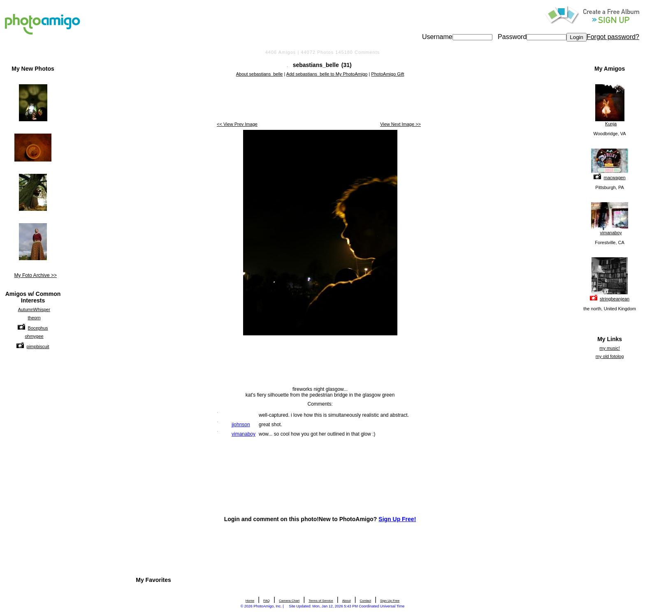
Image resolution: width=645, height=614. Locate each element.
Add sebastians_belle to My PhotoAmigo (327, 74)
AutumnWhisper (34, 309)
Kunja (611, 123)
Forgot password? (613, 36)
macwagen (615, 177)
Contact (365, 600)
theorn (34, 317)
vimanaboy (611, 232)
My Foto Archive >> (35, 275)
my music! (609, 348)
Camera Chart (289, 600)
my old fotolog (610, 356)
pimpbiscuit (38, 346)
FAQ (266, 600)
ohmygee (34, 336)
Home (250, 600)
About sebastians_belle (259, 74)
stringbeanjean (614, 298)
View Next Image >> (400, 124)
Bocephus (38, 327)
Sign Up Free (389, 600)
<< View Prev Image (237, 124)
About (346, 600)
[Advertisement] (320, 99)
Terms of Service (321, 600)
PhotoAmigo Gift (387, 74)
